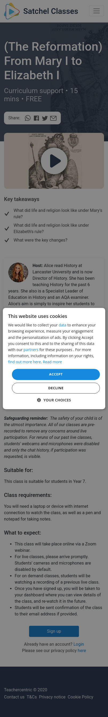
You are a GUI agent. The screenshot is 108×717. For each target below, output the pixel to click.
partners (30, 349)
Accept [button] (56, 374)
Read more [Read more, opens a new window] (52, 361)
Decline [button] (56, 388)
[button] (54, 400)
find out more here (24, 361)
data (62, 325)
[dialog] (54, 358)
